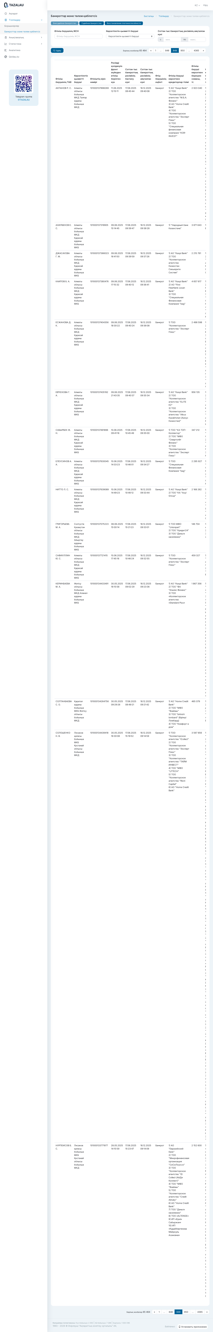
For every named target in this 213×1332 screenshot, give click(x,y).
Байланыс (170, 1326)
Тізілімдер (164, 16)
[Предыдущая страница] (150, 50)
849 (175, 50)
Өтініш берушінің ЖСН (66, 31)
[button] (197, 5)
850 (183, 50)
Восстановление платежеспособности (124, 23)
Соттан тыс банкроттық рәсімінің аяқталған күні (181, 33)
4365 (196, 50)
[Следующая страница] (203, 50)
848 (167, 50)
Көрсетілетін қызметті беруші (122, 31)
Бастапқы (149, 16)
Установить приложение (193, 1326)
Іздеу (57, 50)
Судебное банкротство (91, 23)
